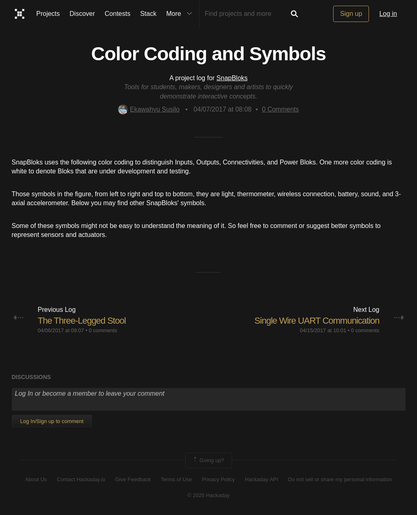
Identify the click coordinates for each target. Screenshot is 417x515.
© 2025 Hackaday (208, 495)
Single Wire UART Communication (317, 321)
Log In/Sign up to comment (51, 421)
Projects (48, 13)
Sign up (351, 13)
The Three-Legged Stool (82, 321)
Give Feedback (133, 479)
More (180, 14)
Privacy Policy (218, 479)
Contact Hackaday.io (81, 479)
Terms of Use (176, 479)
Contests (117, 13)
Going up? (208, 460)
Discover (82, 13)
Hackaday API (261, 479)
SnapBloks (232, 78)
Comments (280, 109)
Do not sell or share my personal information (340, 479)
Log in (388, 13)
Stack (148, 13)
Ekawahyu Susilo (149, 109)
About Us (36, 479)
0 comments (103, 330)
